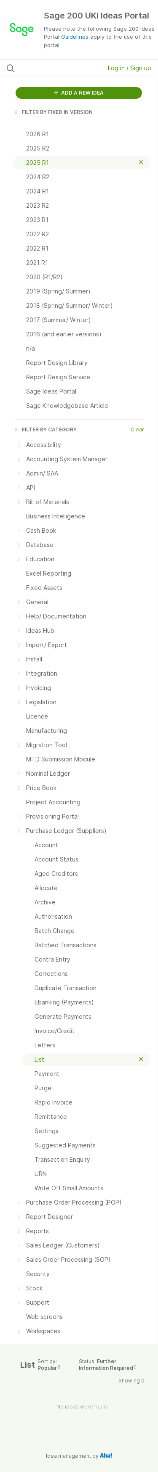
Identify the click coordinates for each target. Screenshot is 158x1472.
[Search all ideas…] (50, 68)
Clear (137, 429)
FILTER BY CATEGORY (45, 429)
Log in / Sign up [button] (129, 67)
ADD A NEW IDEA (79, 93)
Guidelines (74, 36)
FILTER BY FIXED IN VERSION (53, 112)
